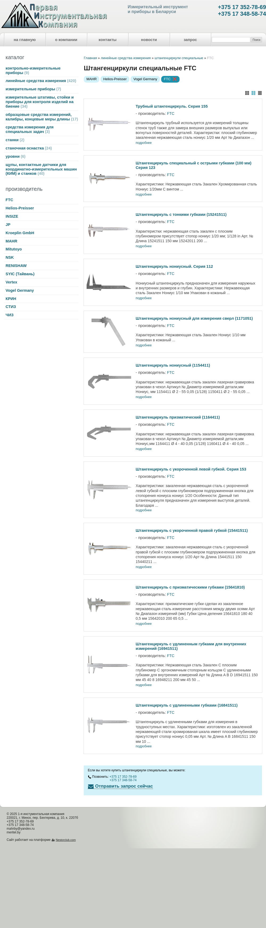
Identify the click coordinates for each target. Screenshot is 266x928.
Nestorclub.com (66, 839)
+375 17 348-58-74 (242, 14)
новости (149, 40)
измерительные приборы (33, 89)
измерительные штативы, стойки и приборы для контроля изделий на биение (40, 101)
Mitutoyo (14, 249)
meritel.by (13, 832)
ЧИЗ (10, 315)
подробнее (144, 143)
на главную (25, 40)
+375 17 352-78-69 (242, 7)
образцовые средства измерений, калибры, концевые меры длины (42, 116)
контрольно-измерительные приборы (33, 70)
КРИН (11, 299)
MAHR (11, 241)
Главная (90, 58)
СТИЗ (11, 307)
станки (15, 140)
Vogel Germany (20, 290)
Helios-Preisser (20, 208)
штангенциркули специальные (179, 58)
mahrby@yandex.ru (21, 828)
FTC (9, 200)
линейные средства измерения (41, 81)
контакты (108, 40)
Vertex (11, 282)
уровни (16, 156)
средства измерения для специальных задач (29, 129)
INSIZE (12, 216)
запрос (190, 40)
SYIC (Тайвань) (20, 274)
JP (8, 224)
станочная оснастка (29, 148)
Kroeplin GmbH (20, 233)
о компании (66, 40)
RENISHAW (16, 266)
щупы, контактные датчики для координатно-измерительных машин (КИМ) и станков (41, 169)
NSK (10, 257)
